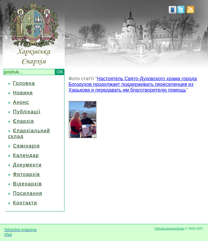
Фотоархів (26, 174)
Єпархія (23, 121)
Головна (24, 83)
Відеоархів (27, 184)
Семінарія (26, 146)
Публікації (27, 111)
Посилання (27, 193)
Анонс (21, 102)
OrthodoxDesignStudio (169, 228)
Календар (26, 155)
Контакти (25, 202)
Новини (23, 92)
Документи (27, 165)
